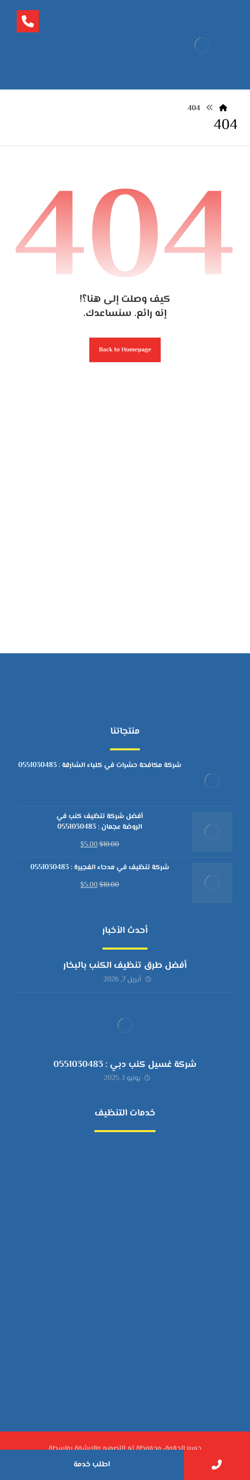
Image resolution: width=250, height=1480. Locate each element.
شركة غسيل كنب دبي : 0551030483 (125, 1065)
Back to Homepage (125, 350)
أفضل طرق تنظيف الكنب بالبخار (125, 966)
